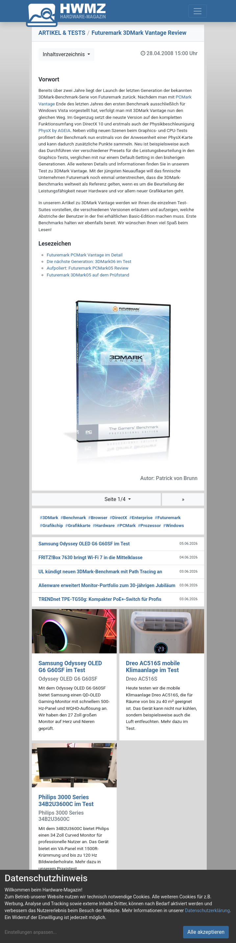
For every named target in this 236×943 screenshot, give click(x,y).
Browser (97, 517)
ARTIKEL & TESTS (61, 33)
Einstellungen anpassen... (31, 932)
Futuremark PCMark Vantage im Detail (85, 254)
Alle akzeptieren (205, 932)
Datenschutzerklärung (207, 910)
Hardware (104, 525)
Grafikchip (51, 525)
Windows (173, 525)
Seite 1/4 (116, 499)
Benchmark (73, 517)
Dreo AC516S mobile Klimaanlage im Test (153, 666)
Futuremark (168, 517)
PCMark (126, 525)
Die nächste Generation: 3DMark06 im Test (89, 261)
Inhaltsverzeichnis (64, 54)
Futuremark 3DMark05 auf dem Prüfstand (88, 274)
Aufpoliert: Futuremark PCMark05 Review (88, 268)
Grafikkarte (77, 525)
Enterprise (141, 517)
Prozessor (149, 525)
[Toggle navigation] (197, 11)
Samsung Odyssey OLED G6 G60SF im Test (70, 666)
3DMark (49, 517)
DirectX (118, 517)
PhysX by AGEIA (54, 130)
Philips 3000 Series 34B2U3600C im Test (66, 800)
